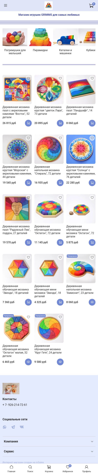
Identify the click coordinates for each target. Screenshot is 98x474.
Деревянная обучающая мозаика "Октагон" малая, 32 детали (16, 352)
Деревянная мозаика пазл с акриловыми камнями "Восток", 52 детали (16, 113)
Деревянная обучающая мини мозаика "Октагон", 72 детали (80, 232)
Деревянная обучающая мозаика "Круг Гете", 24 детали (48, 350)
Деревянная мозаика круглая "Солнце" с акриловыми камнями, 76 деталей (80, 173)
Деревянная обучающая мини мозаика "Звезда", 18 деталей (47, 292)
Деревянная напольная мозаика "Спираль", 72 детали (47, 171)
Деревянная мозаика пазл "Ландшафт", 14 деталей (79, 112)
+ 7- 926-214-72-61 (15, 405)
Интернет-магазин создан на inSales (23, 463)
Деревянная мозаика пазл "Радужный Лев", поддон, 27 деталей (16, 231)
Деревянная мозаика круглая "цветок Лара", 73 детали (48, 112)
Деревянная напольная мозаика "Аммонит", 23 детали (79, 291)
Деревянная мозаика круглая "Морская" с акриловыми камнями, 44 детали (17, 173)
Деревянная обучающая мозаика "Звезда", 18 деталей (16, 291)
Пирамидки (46, 52)
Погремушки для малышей (17, 54)
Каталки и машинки (75, 52)
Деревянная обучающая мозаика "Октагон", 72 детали (47, 231)
